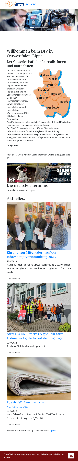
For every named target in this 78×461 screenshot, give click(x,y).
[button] (6, 20)
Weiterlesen (14, 278)
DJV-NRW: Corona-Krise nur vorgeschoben (29, 404)
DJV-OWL (21, 4)
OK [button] (71, 456)
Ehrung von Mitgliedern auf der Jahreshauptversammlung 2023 (32, 254)
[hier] (53, 430)
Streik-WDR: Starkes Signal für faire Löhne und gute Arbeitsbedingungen (36, 335)
